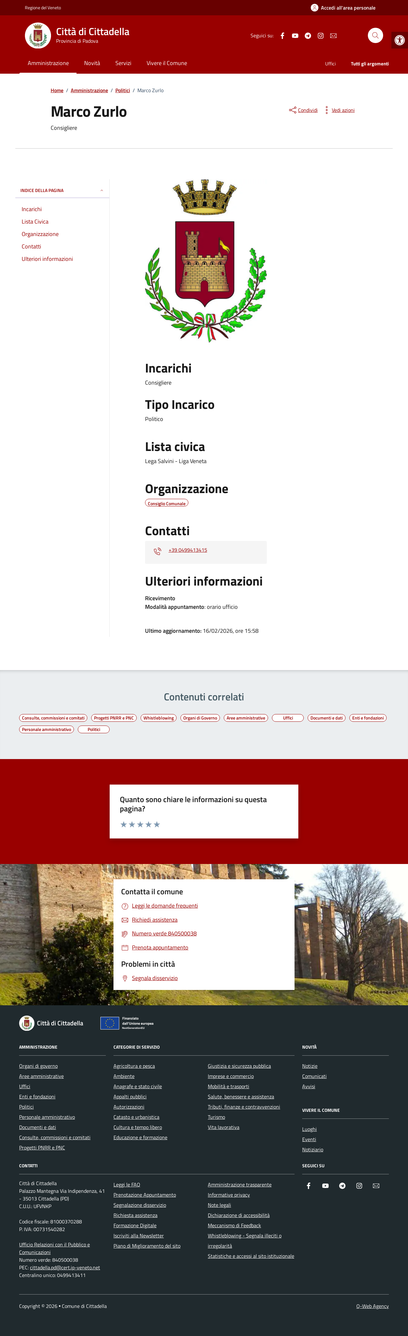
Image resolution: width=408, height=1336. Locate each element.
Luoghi (309, 1129)
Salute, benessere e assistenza (241, 1096)
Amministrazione (48, 63)
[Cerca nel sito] (375, 35)
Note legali (219, 1205)
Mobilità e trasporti (228, 1086)
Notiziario (312, 1149)
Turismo (216, 1117)
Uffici (330, 63)
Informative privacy (229, 1195)
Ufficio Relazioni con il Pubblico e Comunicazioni (54, 1248)
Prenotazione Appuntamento (144, 1195)
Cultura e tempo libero (137, 1127)
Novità (92, 63)
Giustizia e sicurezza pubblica (239, 1066)
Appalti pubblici (130, 1096)
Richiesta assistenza (135, 1215)
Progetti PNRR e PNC (42, 1147)
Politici (26, 1107)
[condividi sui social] (303, 110)
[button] (399, 40)
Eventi (309, 1139)
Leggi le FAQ (126, 1184)
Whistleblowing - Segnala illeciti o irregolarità (244, 1241)
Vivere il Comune (167, 63)
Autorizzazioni (128, 1107)
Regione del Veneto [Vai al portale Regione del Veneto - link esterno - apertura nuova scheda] (43, 7)
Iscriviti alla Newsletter (138, 1235)
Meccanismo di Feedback (234, 1225)
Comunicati (314, 1076)
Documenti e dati (37, 1127)
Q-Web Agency (372, 1306)
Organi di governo (38, 1066)
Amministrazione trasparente (240, 1184)
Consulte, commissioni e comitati (55, 1137)
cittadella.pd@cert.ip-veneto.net (65, 1267)
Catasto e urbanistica (136, 1117)
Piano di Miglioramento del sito (146, 1246)
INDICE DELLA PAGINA (62, 190)
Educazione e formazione (140, 1137)
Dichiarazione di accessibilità (239, 1215)
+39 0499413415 (188, 550)
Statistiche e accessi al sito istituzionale (251, 1256)
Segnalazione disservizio (139, 1205)
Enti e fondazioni (37, 1096)
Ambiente (124, 1076)
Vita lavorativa (223, 1127)
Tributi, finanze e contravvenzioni (244, 1107)
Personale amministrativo (47, 1117)
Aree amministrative (41, 1076)
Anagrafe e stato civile (137, 1086)
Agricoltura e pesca (134, 1066)
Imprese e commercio (231, 1076)
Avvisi (308, 1086)
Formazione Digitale (135, 1225)
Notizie (309, 1066)
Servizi (123, 63)
